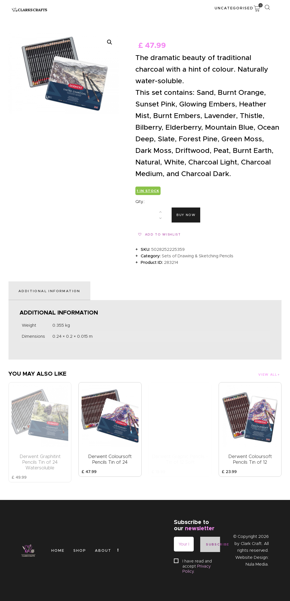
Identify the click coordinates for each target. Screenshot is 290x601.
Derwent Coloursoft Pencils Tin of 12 (250, 459)
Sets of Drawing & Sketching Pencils (197, 255)
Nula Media (257, 564)
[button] (110, 42)
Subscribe (213, 544)
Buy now (186, 215)
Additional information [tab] (49, 291)
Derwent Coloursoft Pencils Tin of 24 (110, 459)
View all (267, 375)
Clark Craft (251, 543)
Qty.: (140, 201)
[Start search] (267, 7)
